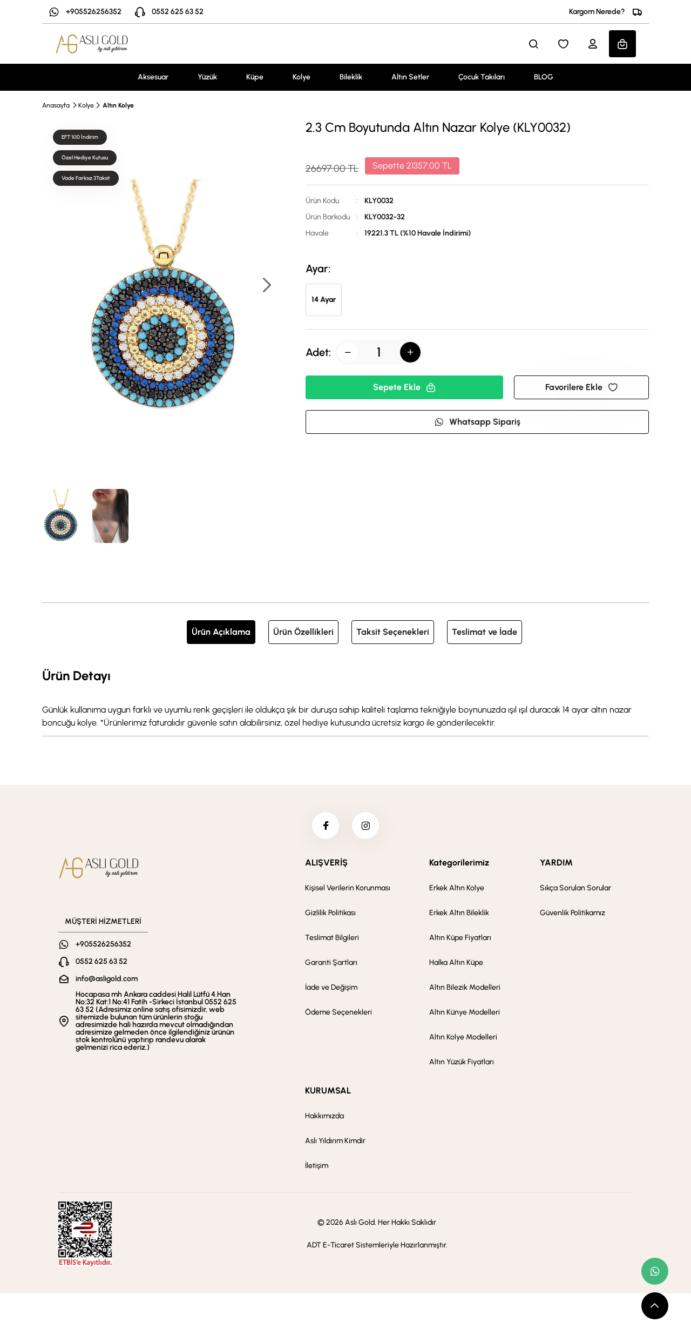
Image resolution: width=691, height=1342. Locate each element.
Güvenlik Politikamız (572, 912)
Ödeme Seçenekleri (338, 1012)
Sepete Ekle (404, 387)
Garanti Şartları (331, 962)
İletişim (316, 1165)
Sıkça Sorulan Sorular (575, 888)
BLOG (543, 77)
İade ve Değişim (331, 987)
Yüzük (207, 77)
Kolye (301, 77)
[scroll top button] (654, 1305)
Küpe (254, 77)
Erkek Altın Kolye (456, 888)
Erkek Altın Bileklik (459, 912)
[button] (266, 286)
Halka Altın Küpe (456, 962)
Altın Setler (410, 77)
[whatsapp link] (654, 1271)
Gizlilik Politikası (330, 912)
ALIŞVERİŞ (326, 862)
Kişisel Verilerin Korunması (347, 888)
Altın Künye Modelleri (464, 1012)
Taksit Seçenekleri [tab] (392, 632)
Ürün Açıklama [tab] (221, 632)
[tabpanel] (345, 697)
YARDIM (556, 862)
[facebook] (325, 825)
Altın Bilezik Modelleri (464, 987)
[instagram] (365, 825)
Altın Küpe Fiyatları (460, 937)
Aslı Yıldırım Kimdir (335, 1140)
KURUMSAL (328, 1090)
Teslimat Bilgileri (332, 937)
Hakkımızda (324, 1115)
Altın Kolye (118, 105)
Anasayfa (56, 105)
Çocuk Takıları (481, 77)
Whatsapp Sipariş (477, 422)
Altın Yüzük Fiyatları (461, 1061)
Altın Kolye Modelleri (463, 1037)
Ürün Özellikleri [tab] (303, 632)
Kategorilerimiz (459, 862)
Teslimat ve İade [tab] (484, 632)
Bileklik (351, 77)
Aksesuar (153, 77)
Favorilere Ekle (581, 387)
